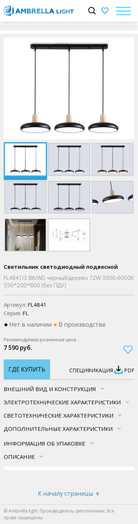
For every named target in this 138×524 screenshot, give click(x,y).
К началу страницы (69, 493)
